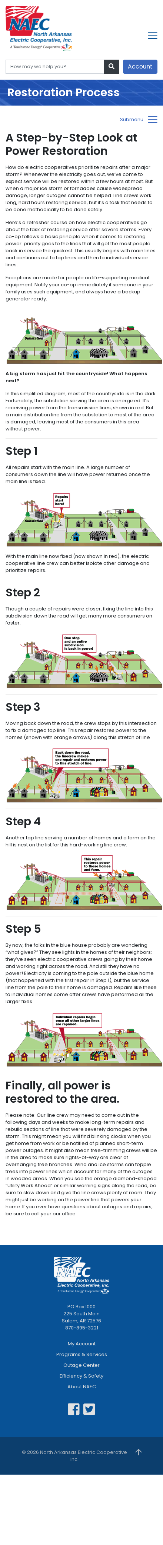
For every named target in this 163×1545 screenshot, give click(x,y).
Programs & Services (81, 1354)
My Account (82, 1343)
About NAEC (81, 1386)
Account (140, 66)
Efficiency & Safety (81, 1375)
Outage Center (81, 1365)
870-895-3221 (81, 1327)
